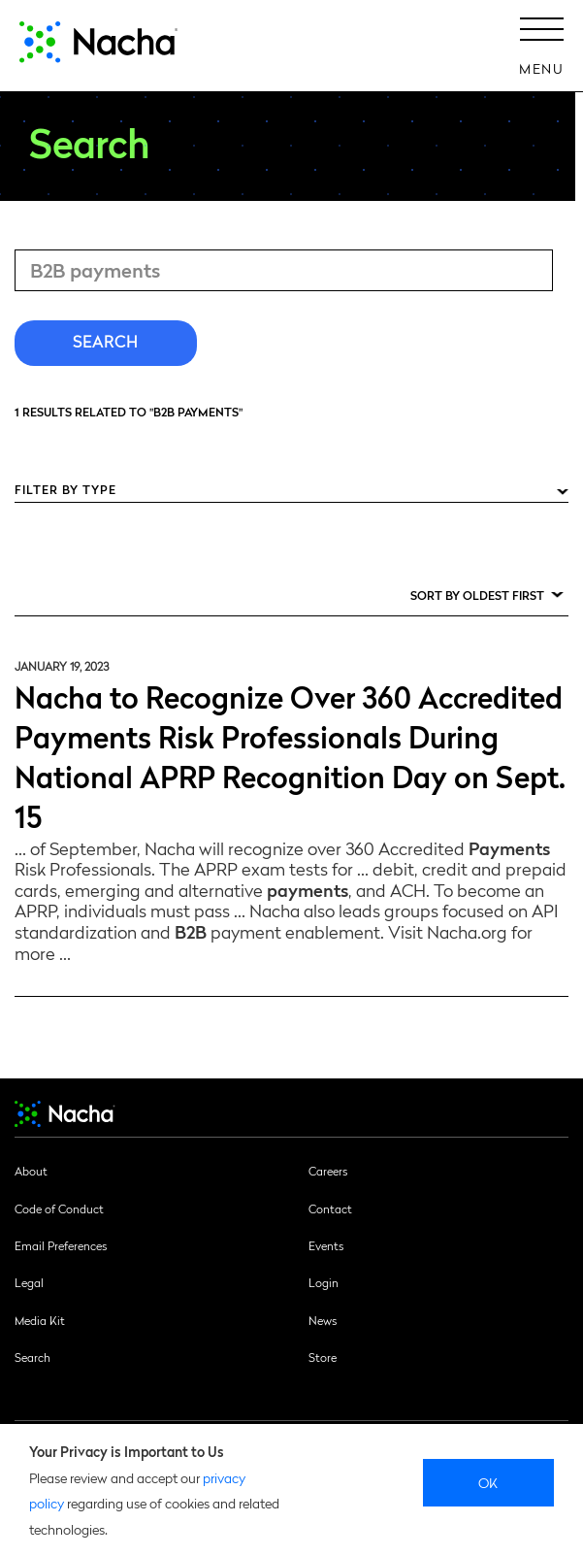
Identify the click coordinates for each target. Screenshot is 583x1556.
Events (325, 1245)
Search (32, 1357)
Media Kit (40, 1320)
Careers (327, 1170)
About (31, 1170)
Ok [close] (488, 1482)
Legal (29, 1282)
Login (323, 1282)
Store (322, 1357)
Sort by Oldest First (477, 595)
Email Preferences (61, 1245)
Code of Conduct (59, 1208)
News (322, 1320)
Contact (330, 1208)
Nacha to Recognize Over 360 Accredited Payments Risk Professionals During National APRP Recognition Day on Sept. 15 (290, 755)
